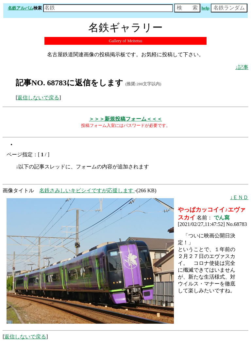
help (205, 8)
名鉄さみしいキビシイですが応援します (87, 190)
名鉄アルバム (20, 8)
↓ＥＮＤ (239, 197)
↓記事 (241, 67)
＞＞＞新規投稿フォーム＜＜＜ (125, 119)
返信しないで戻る (38, 97)
